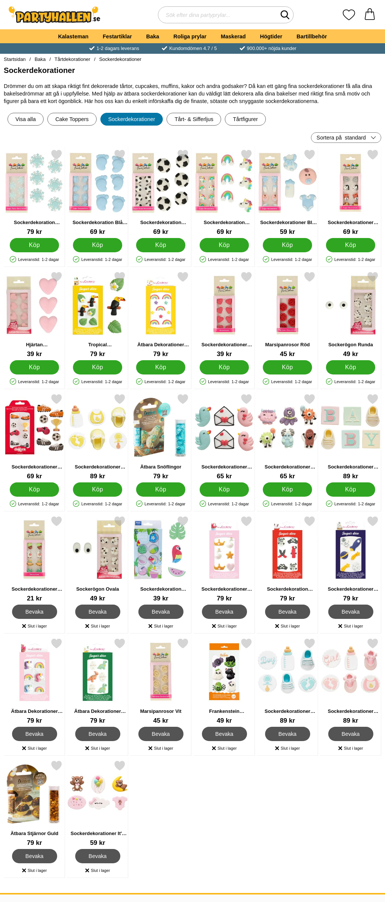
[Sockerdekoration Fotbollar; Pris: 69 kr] (160, 192)
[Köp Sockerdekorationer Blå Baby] (287, 245)
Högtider (271, 36)
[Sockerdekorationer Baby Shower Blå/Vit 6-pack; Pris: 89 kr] (287, 681)
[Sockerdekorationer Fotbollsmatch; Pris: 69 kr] (34, 436)
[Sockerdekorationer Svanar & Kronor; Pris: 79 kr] (224, 559)
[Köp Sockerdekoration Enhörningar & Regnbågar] (224, 245)
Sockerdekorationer (120, 59)
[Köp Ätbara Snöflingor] (161, 489)
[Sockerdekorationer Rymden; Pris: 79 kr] (350, 559)
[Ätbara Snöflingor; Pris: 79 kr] (160, 436)
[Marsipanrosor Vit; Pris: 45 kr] (160, 681)
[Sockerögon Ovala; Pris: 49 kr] (97, 559)
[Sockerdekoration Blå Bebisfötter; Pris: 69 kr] (97, 192)
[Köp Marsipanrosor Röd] (287, 367)
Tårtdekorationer (72, 59)
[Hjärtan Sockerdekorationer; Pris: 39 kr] (34, 314)
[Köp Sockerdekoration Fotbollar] (161, 245)
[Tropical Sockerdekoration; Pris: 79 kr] (97, 314)
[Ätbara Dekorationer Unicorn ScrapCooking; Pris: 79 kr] (34, 681)
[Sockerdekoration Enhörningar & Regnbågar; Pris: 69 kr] (224, 192)
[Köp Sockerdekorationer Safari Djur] (350, 245)
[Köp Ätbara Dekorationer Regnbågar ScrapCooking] (161, 367)
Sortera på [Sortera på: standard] (341, 138)
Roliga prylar (189, 36)
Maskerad (233, 36)
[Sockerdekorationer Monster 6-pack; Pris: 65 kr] (287, 436)
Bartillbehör (312, 36)
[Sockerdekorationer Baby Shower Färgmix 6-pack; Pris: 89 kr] (350, 436)
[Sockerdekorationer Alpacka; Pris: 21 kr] (34, 559)
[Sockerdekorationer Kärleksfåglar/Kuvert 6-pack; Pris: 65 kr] (224, 436)
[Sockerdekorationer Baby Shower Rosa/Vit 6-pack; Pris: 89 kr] (350, 681)
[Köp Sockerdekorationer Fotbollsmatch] (34, 489)
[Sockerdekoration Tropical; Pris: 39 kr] (160, 559)
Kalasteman (73, 36)
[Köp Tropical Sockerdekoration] (97, 367)
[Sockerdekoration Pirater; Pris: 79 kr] (287, 559)
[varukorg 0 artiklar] (369, 15)
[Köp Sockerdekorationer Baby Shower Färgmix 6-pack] (350, 489)
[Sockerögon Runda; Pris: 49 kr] (350, 314)
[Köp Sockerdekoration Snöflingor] (34, 245)
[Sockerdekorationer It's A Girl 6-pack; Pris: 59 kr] (97, 803)
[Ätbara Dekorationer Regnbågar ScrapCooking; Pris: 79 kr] (160, 314)
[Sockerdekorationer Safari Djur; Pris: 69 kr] (350, 192)
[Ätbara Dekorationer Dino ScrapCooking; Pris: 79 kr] (97, 681)
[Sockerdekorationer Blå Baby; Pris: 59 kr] (287, 192)
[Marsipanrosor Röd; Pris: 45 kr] (287, 314)
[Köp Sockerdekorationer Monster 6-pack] (287, 489)
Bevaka (34, 612)
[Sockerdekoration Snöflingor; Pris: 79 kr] (34, 192)
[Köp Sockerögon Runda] (350, 367)
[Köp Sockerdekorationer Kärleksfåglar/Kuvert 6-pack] (224, 489)
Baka (152, 36)
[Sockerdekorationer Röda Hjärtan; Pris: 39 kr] (224, 314)
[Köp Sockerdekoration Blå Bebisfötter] (97, 245)
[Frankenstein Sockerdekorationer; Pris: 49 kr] (224, 681)
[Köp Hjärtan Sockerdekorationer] (34, 367)
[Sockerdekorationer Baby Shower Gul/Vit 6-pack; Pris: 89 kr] (97, 436)
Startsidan (15, 59)
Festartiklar (117, 36)
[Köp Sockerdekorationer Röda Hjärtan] (224, 367)
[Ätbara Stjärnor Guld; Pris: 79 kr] (34, 803)
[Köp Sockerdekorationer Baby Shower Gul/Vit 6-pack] (97, 489)
